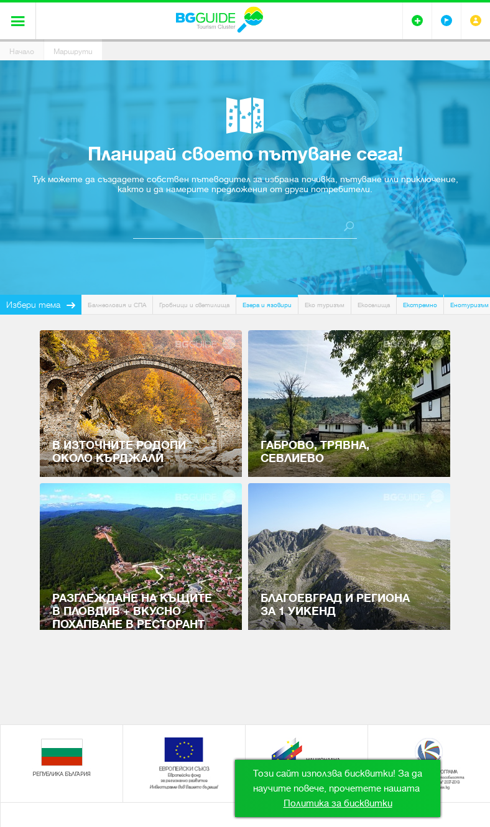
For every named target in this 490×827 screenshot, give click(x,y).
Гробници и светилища (194, 305)
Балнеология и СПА (117, 305)
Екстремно (420, 305)
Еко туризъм (324, 305)
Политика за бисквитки (338, 803)
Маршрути (73, 51)
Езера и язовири (267, 305)
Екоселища (374, 305)
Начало (21, 51)
